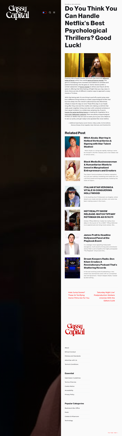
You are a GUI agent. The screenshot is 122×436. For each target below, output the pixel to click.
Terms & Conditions (71, 364)
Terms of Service (70, 382)
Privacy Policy (69, 394)
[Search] (50, 12)
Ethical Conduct (70, 352)
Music (67, 412)
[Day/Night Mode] (44, 12)
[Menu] (54, 12)
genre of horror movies (95, 80)
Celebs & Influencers (73, 4)
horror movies (84, 87)
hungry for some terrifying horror (76, 112)
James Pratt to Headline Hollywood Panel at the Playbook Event (97, 238)
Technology (69, 420)
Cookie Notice (69, 386)
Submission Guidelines (73, 378)
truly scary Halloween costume (75, 114)
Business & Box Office (72, 408)
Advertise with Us (71, 360)
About (67, 348)
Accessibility (69, 390)
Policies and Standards (73, 356)
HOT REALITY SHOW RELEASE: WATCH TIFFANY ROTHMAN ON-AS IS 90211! (99, 214)
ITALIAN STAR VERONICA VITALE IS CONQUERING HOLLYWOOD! (98, 190)
